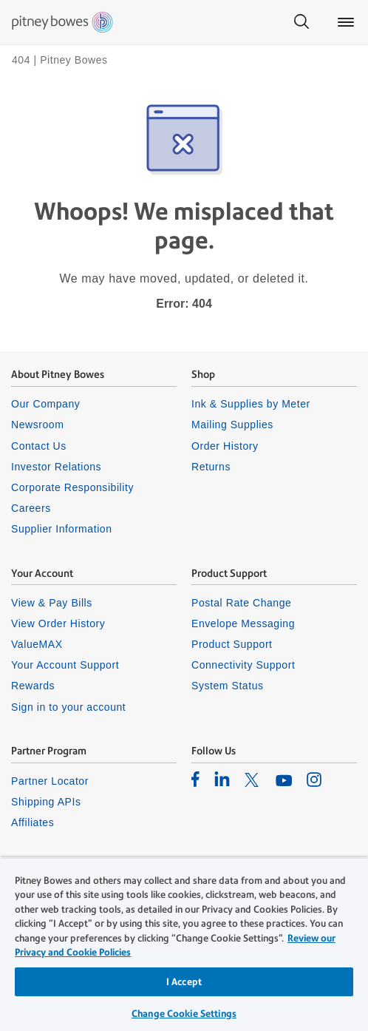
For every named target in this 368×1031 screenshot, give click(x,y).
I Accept (184, 981)
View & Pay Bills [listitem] (51, 603)
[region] (184, 944)
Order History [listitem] (225, 446)
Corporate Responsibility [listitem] (72, 487)
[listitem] (195, 779)
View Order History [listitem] (58, 623)
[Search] (301, 22)
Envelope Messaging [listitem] (243, 623)
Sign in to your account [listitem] (68, 707)
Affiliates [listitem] (32, 822)
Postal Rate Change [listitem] (241, 603)
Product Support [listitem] (232, 644)
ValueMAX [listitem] (37, 644)
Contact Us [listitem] (39, 446)
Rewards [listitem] (33, 686)
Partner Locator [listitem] (50, 781)
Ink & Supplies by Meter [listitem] (250, 404)
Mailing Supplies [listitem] (232, 424)
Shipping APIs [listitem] (46, 802)
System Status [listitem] (227, 686)
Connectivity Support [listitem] (243, 665)
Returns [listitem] (211, 467)
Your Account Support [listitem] (65, 665)
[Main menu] (346, 22)
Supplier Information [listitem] (61, 529)
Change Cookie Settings (184, 1013)
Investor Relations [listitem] (56, 467)
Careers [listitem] (31, 508)
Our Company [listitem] (45, 404)
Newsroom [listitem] (37, 424)
